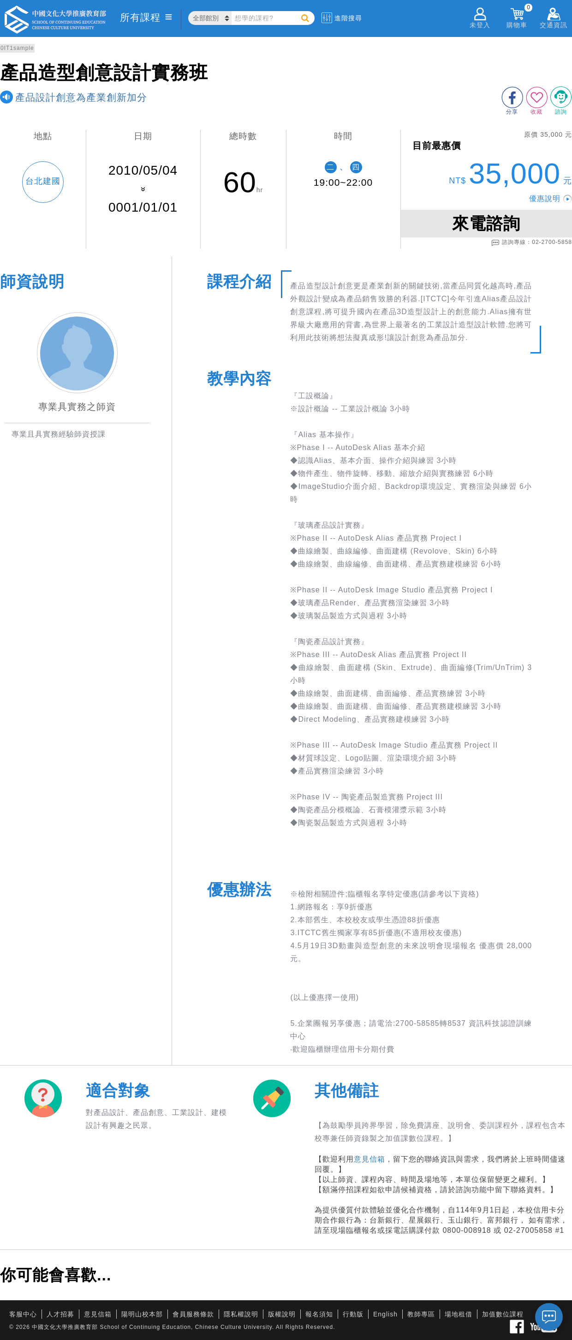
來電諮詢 (486, 223)
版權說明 (282, 1314)
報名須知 (319, 1314)
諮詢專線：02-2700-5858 (531, 242)
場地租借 (458, 1314)
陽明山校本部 (142, 1314)
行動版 (353, 1314)
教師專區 (421, 1314)
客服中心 (23, 1314)
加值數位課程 (503, 1314)
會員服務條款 (193, 1314)
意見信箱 (369, 1159)
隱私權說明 (241, 1314)
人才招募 (60, 1314)
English (385, 1314)
